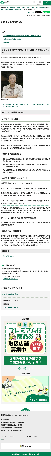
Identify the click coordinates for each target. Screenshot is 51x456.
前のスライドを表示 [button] (19, 368)
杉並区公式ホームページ (13, 7)
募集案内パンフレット (10, 300)
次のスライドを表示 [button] (25, 368)
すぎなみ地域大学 (16, 9)
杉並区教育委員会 (41, 7)
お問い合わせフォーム (10, 279)
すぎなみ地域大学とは (10, 307)
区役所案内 (28, 446)
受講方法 (6, 304)
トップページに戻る (8, 436)
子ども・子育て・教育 (28, 7)
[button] (34, 3)
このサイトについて (33, 436)
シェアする (31, 12)
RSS (3, 439)
